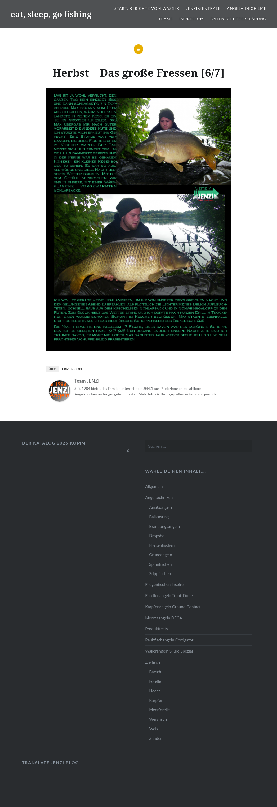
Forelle (155, 681)
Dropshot (157, 535)
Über (52, 369)
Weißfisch (158, 719)
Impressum (191, 18)
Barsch (155, 671)
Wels (153, 728)
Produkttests (156, 628)
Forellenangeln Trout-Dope (169, 595)
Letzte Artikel (72, 369)
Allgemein (154, 486)
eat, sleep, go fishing (51, 14)
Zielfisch (152, 662)
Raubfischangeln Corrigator (169, 639)
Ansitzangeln (160, 507)
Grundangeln (160, 554)
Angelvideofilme (246, 8)
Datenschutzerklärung (238, 18)
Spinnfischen (160, 564)
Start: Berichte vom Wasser (146, 8)
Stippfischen (160, 573)
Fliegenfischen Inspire (164, 584)
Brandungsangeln (164, 526)
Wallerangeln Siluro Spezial (169, 651)
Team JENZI (87, 381)
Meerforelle (159, 709)
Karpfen (156, 700)
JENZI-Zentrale (203, 8)
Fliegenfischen (162, 545)
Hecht (154, 690)
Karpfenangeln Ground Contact (172, 606)
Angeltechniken (159, 497)
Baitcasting (159, 516)
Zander (155, 738)
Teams (166, 18)
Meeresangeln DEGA (163, 617)
